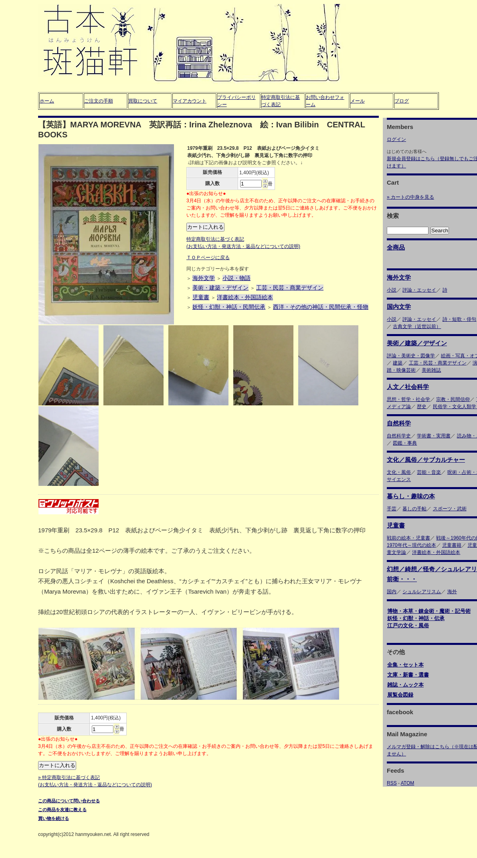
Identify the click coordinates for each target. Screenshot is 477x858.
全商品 (396, 247)
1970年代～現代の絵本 (411, 545)
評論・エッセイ (419, 290)
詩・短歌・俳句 (459, 319)
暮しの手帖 (414, 509)
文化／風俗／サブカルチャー (426, 459)
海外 (452, 591)
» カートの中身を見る (410, 197)
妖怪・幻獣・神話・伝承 (416, 618)
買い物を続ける (53, 818)
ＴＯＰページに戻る (208, 257)
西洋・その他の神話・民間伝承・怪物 (320, 307)
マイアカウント (189, 101)
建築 (397, 363)
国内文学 (399, 306)
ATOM (407, 783)
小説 (391, 290)
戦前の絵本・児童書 (408, 538)
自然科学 (399, 423)
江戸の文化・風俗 (408, 625)
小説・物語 (236, 278)
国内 (391, 591)
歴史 (421, 406)
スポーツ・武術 (450, 509)
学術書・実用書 (434, 436)
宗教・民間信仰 (453, 399)
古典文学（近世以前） (417, 326)
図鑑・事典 (405, 443)
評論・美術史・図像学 (411, 356)
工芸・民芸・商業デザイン (289, 287)
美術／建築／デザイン (417, 343)
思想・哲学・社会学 (408, 399)
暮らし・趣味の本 (411, 496)
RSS (392, 783)
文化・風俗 (399, 472)
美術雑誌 (431, 370)
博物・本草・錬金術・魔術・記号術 (429, 611)
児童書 (200, 297)
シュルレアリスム (421, 591)
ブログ (401, 101)
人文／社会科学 (408, 386)
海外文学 (203, 278)
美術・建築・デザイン (220, 287)
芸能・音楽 (429, 472)
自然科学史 (399, 436)
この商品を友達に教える (62, 809)
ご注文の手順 (98, 101)
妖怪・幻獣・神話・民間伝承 (228, 307)
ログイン (396, 139)
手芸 (391, 509)
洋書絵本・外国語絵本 (245, 297)
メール (357, 101)
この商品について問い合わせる (69, 800)
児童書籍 (451, 545)
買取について (142, 101)
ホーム (47, 101)
